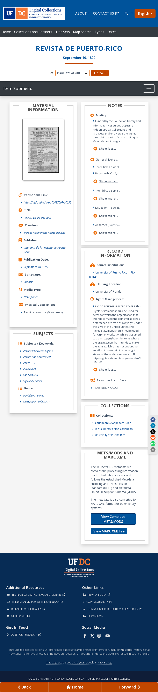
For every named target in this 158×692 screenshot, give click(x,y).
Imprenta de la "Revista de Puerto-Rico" (45, 250)
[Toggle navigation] (149, 88)
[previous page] (24, 687)
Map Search (82, 32)
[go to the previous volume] (52, 73)
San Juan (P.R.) (31, 375)
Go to (98, 73)
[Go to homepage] (75, 687)
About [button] (81, 13)
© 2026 (79, 679)
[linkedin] (152, 425)
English (143, 13)
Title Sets (62, 32)
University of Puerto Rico (110, 435)
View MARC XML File (109, 531)
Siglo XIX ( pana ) (32, 381)
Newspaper (31, 297)
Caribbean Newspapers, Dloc (113, 423)
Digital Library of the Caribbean (114, 429)
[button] (128, 13)
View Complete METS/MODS (113, 519)
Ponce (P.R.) (29, 363)
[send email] (152, 449)
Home (6, 32)
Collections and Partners (33, 32)
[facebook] (152, 419)
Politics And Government (37, 357)
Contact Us (106, 13)
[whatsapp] (152, 443)
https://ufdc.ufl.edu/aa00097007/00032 (47, 202)
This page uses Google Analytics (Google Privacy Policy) (79, 662)
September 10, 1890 (36, 267)
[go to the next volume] (86, 73)
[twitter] (152, 431)
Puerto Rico (29, 369)
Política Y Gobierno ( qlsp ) (38, 351)
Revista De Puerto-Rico (37, 218)
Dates (111, 32)
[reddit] (152, 437)
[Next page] (129, 687)
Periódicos (33, 395)
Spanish (29, 282)
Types (99, 32)
